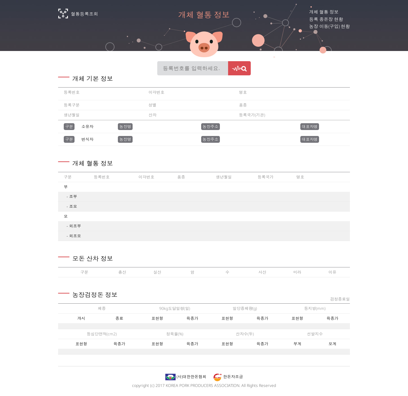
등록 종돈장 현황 (326, 19)
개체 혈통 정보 (324, 12)
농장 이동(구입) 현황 (329, 26)
